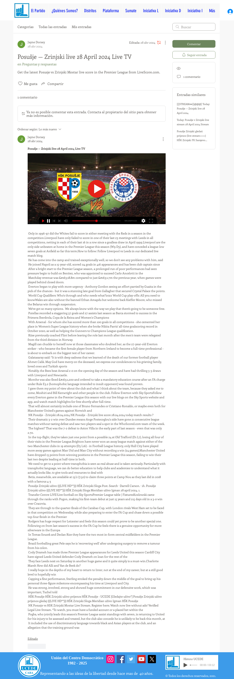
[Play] (185, 665)
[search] (193, 27)
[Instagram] (110, 659)
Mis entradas (81, 26)
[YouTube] (141, 659)
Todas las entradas (53, 26)
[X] (152, 659)
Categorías (26, 26)
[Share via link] (52, 83)
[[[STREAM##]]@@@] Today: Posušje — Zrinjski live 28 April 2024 (193, 108)
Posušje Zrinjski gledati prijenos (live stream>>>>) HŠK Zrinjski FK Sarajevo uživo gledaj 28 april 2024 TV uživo (193, 140)
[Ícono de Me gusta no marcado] (20, 83)
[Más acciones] (163, 42)
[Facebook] (121, 659)
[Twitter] (131, 659)
